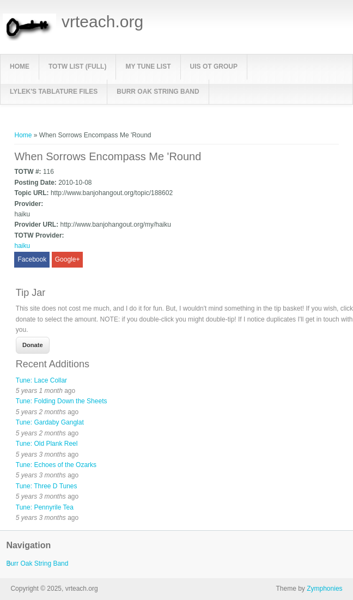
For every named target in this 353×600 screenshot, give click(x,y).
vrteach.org (102, 22)
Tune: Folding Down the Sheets (61, 401)
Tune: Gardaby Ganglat (50, 422)
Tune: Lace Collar (41, 380)
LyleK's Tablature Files (54, 91)
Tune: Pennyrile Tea (45, 507)
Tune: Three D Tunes (46, 486)
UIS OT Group (214, 66)
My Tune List (148, 66)
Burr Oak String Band (158, 91)
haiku (22, 246)
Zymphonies (324, 588)
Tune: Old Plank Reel (47, 443)
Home (19, 66)
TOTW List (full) (77, 66)
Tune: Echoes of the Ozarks (56, 465)
